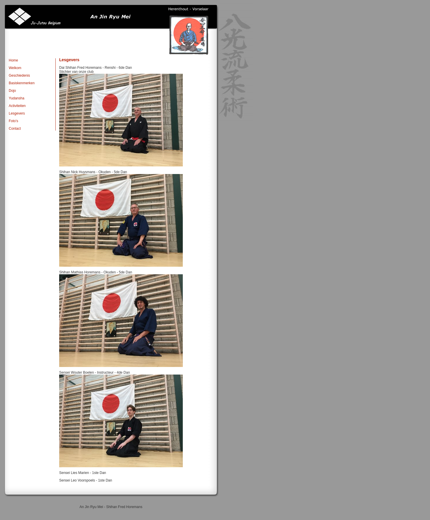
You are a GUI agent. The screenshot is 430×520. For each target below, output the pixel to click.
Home (13, 60)
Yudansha (16, 98)
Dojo (12, 91)
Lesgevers (17, 113)
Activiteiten (17, 106)
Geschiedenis (19, 75)
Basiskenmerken (22, 83)
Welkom (15, 68)
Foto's (13, 121)
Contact (15, 129)
